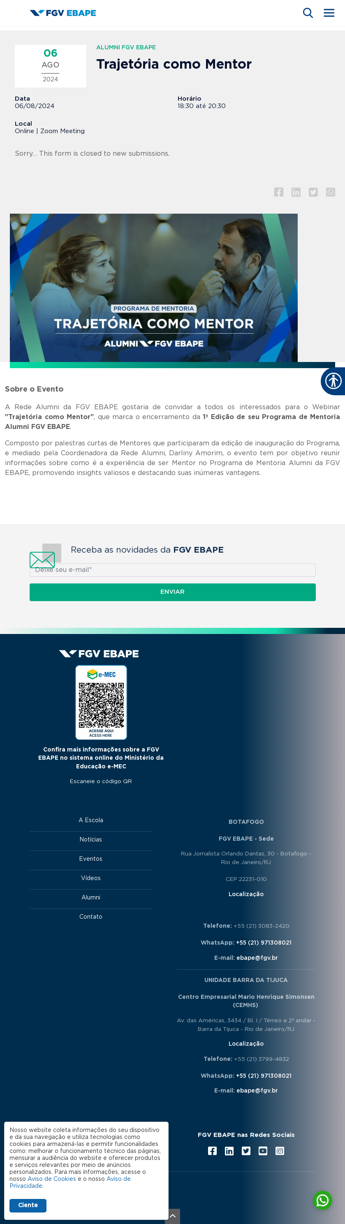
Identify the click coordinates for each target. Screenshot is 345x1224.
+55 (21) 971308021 (264, 943)
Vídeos (91, 878)
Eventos (90, 859)
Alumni (90, 898)
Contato (90, 917)
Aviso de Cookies (52, 1179)
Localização (246, 894)
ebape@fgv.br (257, 958)
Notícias (90, 840)
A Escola (91, 820)
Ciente (28, 1205)
